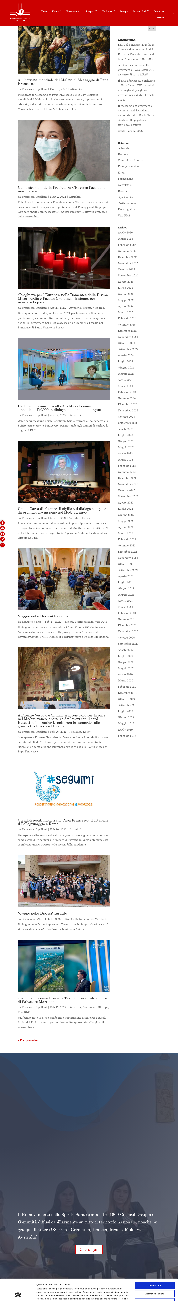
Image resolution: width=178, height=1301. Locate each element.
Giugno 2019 (126, 717)
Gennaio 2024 (127, 398)
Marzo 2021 (125, 606)
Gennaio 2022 (127, 545)
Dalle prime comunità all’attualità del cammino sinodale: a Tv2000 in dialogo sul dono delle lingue (59, 408)
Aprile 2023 (125, 453)
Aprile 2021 (125, 600)
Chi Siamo (107, 11)
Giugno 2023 (126, 441)
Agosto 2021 (126, 576)
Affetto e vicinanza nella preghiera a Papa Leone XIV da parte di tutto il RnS (136, 69)
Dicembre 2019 (127, 692)
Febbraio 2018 (127, 735)
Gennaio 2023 (127, 471)
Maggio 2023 (126, 447)
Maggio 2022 (126, 520)
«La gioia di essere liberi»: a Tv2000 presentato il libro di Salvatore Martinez (62, 1000)
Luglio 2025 (125, 287)
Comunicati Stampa (95, 1007)
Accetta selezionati (154, 1275)
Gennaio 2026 (127, 250)
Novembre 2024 (128, 336)
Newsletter (125, 184)
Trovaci (160, 17)
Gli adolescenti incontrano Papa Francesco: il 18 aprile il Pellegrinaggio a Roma (63, 822)
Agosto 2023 (126, 428)
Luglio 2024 (125, 361)
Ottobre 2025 (126, 269)
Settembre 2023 (128, 422)
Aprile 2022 (125, 527)
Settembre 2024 (128, 349)
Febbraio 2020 (127, 686)
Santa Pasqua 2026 (130, 130)
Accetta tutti (155, 1267)
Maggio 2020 (126, 668)
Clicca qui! (89, 1249)
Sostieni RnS (139, 11)
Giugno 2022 (126, 514)
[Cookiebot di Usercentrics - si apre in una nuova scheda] (18, 1295)
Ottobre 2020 (126, 637)
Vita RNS (99, 307)
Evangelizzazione (129, 166)
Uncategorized (127, 209)
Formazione (72, 11)
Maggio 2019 (126, 723)
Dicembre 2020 (127, 625)
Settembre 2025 (128, 275)
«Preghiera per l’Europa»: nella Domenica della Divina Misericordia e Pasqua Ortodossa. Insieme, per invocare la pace (63, 298)
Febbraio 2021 (127, 613)
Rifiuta (155, 1283)
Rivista (122, 190)
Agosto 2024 (126, 355)
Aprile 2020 (125, 674)
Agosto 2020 (126, 649)
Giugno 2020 (126, 662)
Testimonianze (84, 621)
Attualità (76, 89)
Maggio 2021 (126, 594)
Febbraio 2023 (127, 465)
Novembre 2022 (128, 484)
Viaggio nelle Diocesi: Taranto (42, 913)
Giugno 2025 (126, 293)
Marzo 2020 (125, 680)
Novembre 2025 (128, 263)
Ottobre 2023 (126, 416)
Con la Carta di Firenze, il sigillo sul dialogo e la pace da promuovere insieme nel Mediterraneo (62, 510)
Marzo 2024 (125, 385)
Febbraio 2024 (127, 392)
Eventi (55, 11)
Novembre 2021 (128, 557)
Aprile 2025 (125, 306)
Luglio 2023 (125, 435)
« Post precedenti (29, 1040)
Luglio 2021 (125, 582)
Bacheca (123, 154)
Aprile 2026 (125, 232)
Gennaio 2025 (127, 324)
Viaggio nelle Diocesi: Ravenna (43, 616)
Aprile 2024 (125, 379)
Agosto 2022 (126, 502)
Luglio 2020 (125, 655)
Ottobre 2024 (126, 342)
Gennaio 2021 (127, 619)
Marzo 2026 (125, 238)
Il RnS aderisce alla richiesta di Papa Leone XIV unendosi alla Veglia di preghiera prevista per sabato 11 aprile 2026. (136, 90)
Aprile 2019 (125, 729)
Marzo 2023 (125, 459)
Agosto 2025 (126, 281)
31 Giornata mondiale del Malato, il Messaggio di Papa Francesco (63, 82)
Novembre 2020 (128, 631)
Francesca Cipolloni (34, 89)
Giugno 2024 (126, 367)
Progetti (90, 11)
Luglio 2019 (125, 711)
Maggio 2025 (126, 300)
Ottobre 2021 (126, 563)
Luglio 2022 (125, 508)
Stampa (124, 11)
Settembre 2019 (128, 705)
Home (44, 11)
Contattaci (159, 11)
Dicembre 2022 (127, 478)
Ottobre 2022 (126, 490)
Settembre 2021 (128, 570)
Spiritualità (125, 197)
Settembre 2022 (128, 496)
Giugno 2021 (126, 588)
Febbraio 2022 (127, 539)
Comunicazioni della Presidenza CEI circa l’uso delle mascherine (61, 189)
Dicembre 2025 (127, 257)
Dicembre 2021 (127, 551)
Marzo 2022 (125, 533)
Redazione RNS (32, 621)
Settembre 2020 (128, 643)
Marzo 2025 (125, 312)
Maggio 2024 (126, 373)
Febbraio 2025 (127, 318)
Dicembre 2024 (127, 330)
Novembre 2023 (128, 410)
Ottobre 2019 (126, 698)
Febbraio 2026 (127, 244)
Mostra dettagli (146, 1295)
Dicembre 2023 (127, 404)
